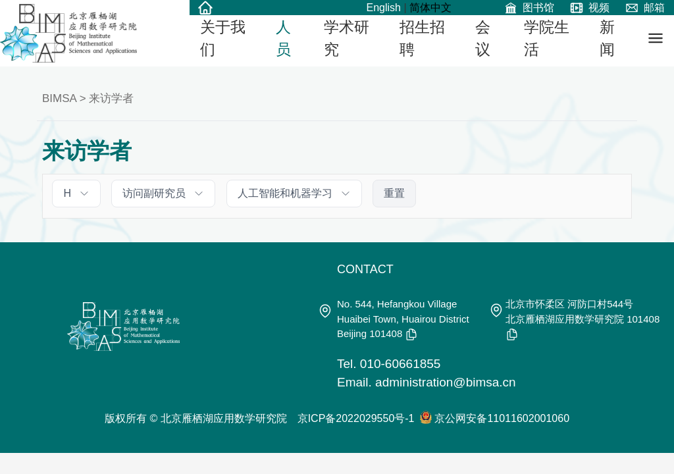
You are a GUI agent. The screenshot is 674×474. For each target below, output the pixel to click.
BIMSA (59, 98)
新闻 (607, 38)
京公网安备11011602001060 (501, 418)
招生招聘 (422, 38)
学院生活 (546, 38)
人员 (283, 38)
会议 (482, 38)
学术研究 (346, 38)
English (383, 7)
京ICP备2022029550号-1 (356, 418)
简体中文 (430, 7)
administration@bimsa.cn (445, 382)
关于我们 (223, 38)
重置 (394, 193)
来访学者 (111, 98)
